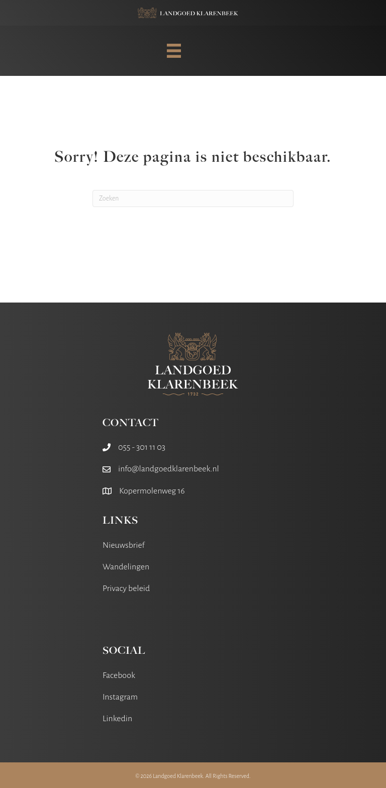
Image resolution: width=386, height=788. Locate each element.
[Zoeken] (193, 198)
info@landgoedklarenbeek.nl (168, 468)
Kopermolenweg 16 (152, 491)
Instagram (120, 697)
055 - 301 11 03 (141, 447)
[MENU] (174, 50)
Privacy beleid (126, 588)
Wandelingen (126, 566)
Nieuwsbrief (124, 545)
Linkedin (117, 718)
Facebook (119, 675)
